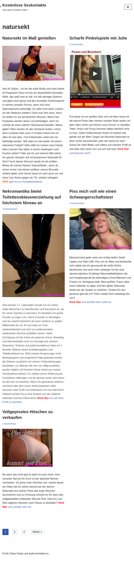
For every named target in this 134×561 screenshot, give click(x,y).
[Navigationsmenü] (128, 7)
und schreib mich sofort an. (90, 302)
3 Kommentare (9, 209)
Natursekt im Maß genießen (29, 38)
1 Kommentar (76, 44)
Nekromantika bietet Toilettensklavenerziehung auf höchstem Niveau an (31, 197)
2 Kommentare (76, 203)
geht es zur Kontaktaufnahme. (22, 181)
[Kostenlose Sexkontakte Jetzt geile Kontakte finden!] (24, 7)
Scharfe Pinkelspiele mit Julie (98, 38)
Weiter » (37, 532)
